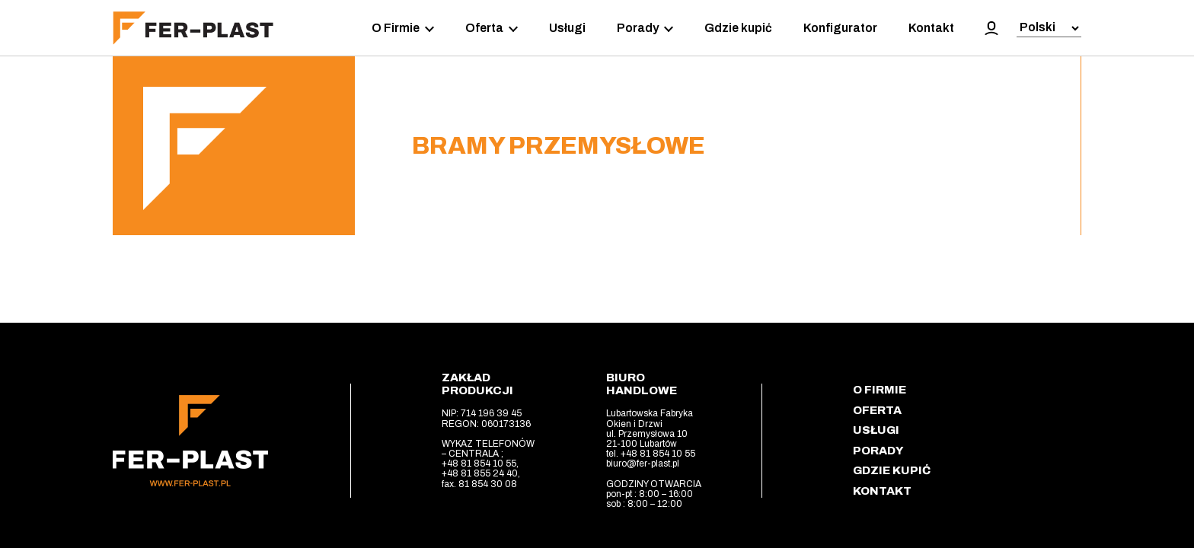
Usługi (567, 27)
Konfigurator (840, 27)
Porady (645, 28)
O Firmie (403, 28)
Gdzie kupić (738, 27)
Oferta (491, 28)
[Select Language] (1049, 28)
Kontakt (931, 27)
